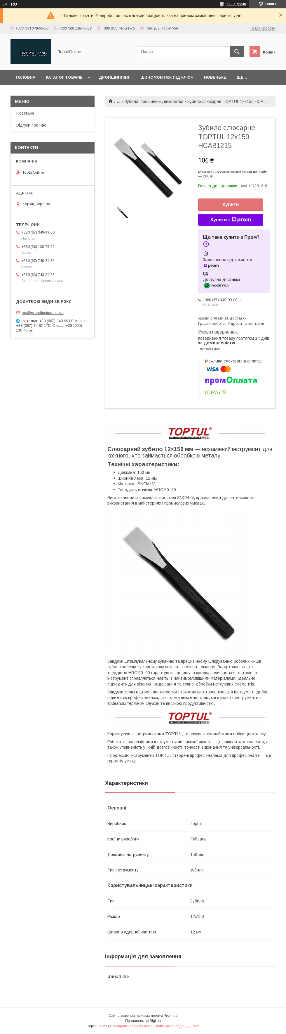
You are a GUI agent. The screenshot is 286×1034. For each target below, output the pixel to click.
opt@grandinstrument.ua (43, 312)
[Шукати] (237, 51)
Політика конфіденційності (176, 1026)
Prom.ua (170, 1016)
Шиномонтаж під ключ (166, 77)
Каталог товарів (64, 77)
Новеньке (215, 77)
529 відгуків (236, 4)
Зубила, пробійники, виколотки (154, 101)
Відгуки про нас (31, 125)
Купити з (230, 219)
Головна (25, 77)
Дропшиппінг (114, 77)
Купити (231, 204)
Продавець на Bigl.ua (143, 1021)
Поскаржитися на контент (131, 1026)
